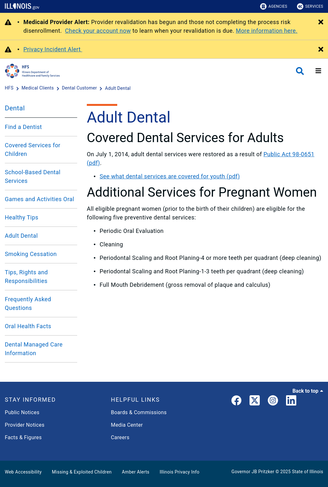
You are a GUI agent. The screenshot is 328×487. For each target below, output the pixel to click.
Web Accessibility (23, 471)
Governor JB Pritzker (253, 471)
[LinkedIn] (291, 401)
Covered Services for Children (33, 149)
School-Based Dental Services (33, 176)
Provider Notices (25, 425)
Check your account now (98, 30)
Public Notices (22, 412)
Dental (15, 108)
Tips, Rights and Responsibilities (26, 276)
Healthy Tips (21, 217)
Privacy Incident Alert (52, 49)
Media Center (127, 425)
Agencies (273, 6)
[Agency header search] (300, 71)
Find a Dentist (23, 127)
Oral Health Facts (28, 326)
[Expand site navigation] (318, 70)
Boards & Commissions (139, 412)
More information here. (267, 30)
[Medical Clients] (38, 88)
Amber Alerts (136, 471)
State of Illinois (307, 471)
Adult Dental (21, 235)
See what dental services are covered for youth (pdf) (170, 176)
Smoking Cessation (31, 254)
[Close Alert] (320, 22)
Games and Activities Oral (39, 199)
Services (310, 6)
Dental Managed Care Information (33, 348)
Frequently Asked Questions (28, 303)
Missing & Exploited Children (81, 471)
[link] (236, 401)
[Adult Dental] (118, 88)
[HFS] (10, 88)
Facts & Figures (23, 437)
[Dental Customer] (80, 88)
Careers (120, 437)
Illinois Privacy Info (179, 471)
